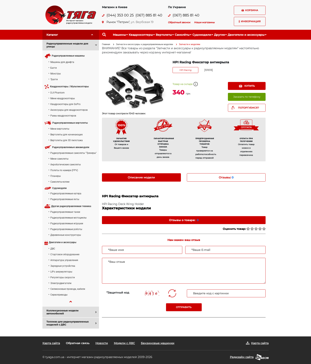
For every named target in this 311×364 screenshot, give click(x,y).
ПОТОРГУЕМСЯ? (248, 107)
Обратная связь (77, 343)
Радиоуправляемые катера (65, 193)
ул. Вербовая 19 (142, 22)
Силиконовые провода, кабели (67, 289)
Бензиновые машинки (157, 343)
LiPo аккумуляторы (61, 271)
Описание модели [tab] (141, 177)
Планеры (55, 176)
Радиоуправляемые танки (65, 212)
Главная (106, 44)
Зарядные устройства (62, 266)
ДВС (52, 248)
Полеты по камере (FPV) (64, 170)
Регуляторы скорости (62, 277)
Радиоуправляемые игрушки (66, 223)
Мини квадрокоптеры (62, 98)
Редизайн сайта (241, 357)
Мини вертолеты (59, 128)
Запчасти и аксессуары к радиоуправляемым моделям (144, 44)
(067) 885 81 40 (148, 15)
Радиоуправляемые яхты (64, 199)
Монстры (55, 73)
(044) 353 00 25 (120, 15)
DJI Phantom (57, 92)
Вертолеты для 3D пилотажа (66, 140)
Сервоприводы (58, 294)
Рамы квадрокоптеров (63, 115)
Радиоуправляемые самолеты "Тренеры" (73, 153)
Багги (53, 67)
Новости (101, 343)
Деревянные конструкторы (65, 235)
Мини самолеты (59, 158)
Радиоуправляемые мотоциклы (68, 217)
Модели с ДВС (124, 343)
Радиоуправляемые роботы (66, 229)
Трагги (54, 79)
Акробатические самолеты (65, 164)
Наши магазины (204, 22)
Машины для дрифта (62, 62)
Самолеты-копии (59, 181)
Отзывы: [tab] (226, 177)
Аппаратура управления (64, 260)
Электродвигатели (60, 283)
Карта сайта (51, 343)
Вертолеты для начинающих (66, 134)
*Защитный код (118, 292)
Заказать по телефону (246, 96)
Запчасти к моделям (189, 44)
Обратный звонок (179, 22)
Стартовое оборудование (64, 254)
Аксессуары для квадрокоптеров (69, 110)
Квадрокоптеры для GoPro (65, 104)
